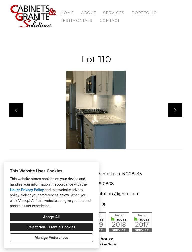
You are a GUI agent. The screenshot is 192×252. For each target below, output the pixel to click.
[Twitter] (104, 204)
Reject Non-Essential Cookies (51, 227)
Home (67, 13)
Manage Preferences (51, 238)
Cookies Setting (107, 244)
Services (113, 13)
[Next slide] (175, 110)
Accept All (51, 217)
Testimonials (77, 20)
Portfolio (144, 13)
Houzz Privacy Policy (27, 190)
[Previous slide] (17, 110)
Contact (110, 20)
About (88, 13)
